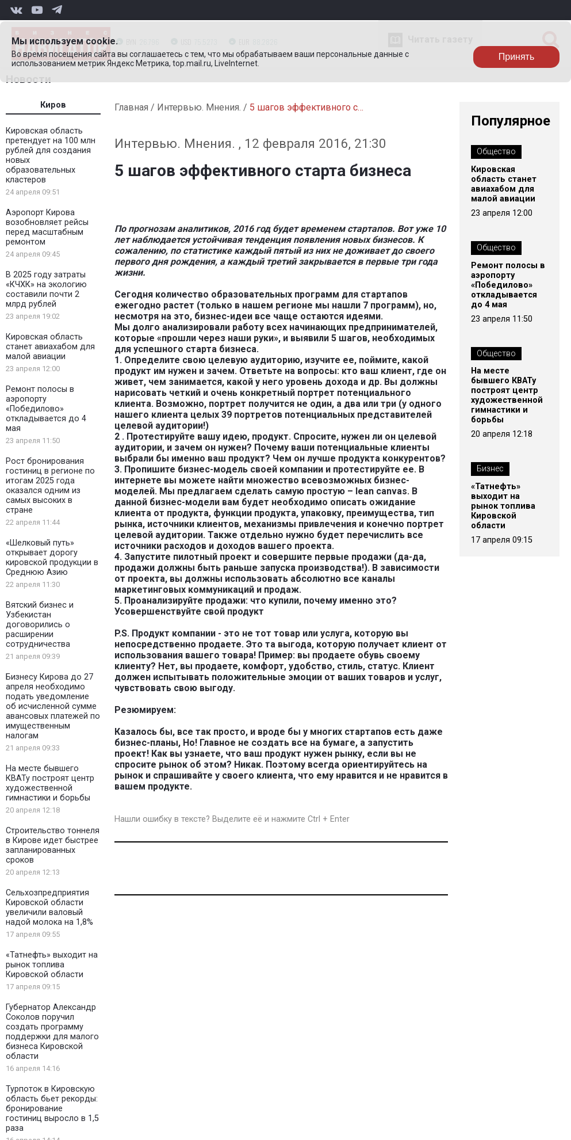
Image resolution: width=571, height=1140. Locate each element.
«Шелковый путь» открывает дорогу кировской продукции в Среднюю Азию (52, 557)
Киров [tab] (53, 105)
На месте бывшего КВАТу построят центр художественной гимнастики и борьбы (50, 783)
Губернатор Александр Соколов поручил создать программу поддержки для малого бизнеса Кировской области (52, 1031)
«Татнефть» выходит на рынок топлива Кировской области (52, 964)
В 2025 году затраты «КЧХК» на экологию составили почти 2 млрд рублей (46, 289)
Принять (517, 57)
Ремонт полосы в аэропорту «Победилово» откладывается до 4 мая (46, 408)
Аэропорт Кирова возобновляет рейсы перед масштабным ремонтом (47, 227)
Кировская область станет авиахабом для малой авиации (50, 346)
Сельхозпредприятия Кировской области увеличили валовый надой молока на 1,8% (49, 907)
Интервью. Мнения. (199, 107)
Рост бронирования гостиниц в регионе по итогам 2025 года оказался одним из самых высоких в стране (50, 485)
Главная (131, 107)
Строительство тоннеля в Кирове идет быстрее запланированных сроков (52, 845)
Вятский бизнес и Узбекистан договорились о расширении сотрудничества (40, 624)
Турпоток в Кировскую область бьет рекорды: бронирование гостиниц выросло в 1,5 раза (52, 1108)
